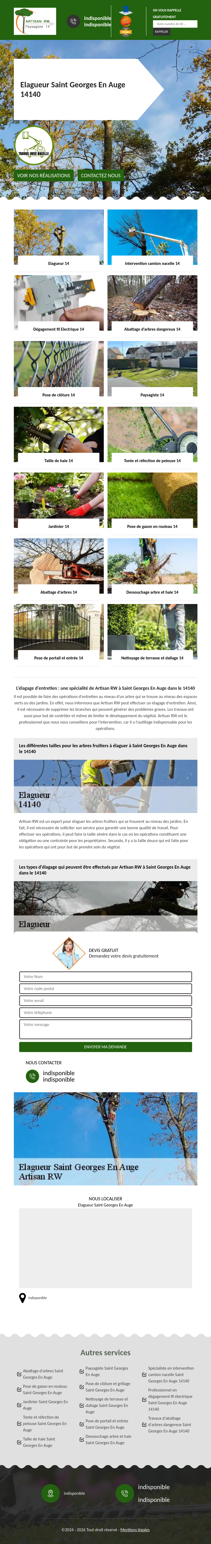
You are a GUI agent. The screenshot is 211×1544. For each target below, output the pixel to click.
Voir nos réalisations (43, 175)
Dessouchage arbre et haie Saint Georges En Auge (108, 1439)
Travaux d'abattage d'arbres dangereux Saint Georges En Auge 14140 (169, 1425)
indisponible (97, 18)
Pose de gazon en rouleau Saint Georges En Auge (45, 1389)
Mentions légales (135, 1529)
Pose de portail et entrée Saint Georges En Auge (107, 1424)
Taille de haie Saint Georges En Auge (39, 1442)
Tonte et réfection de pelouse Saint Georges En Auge (45, 1423)
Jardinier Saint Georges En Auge (45, 1405)
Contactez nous (101, 175)
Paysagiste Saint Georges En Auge (107, 1371)
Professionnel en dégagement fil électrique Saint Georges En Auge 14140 (170, 1399)
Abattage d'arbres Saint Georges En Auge (43, 1374)
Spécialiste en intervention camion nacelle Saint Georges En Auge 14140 (171, 1374)
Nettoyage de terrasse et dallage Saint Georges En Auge (107, 1405)
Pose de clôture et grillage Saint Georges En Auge (108, 1387)
